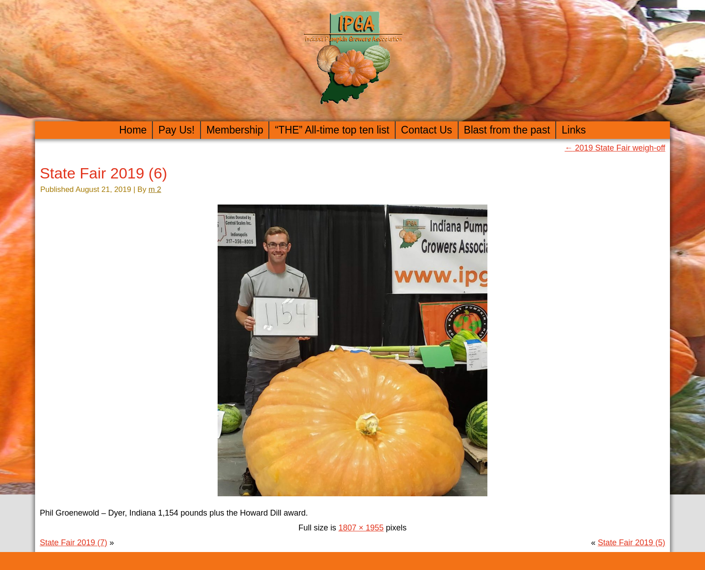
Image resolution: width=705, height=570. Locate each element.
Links (574, 130)
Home (133, 130)
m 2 (154, 189)
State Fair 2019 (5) (631, 542)
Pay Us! (176, 130)
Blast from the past (507, 130)
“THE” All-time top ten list (332, 130)
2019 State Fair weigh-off (615, 147)
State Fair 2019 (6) (103, 173)
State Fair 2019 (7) (73, 542)
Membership (234, 130)
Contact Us (426, 130)
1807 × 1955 (361, 527)
